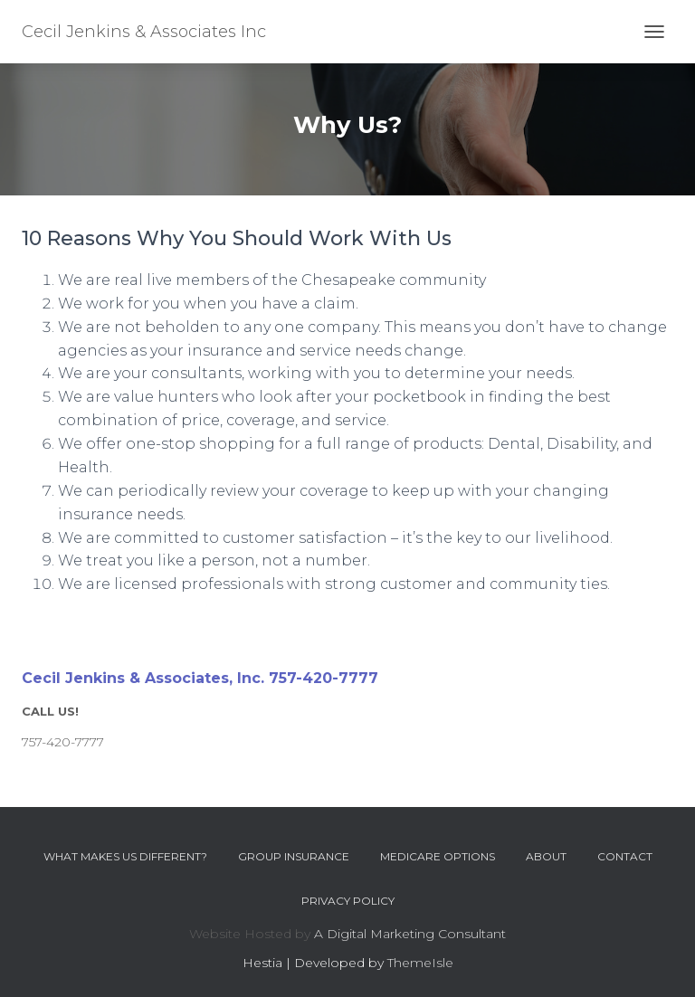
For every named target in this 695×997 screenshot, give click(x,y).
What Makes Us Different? (125, 856)
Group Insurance (293, 856)
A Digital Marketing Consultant (410, 934)
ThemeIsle (420, 962)
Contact (624, 856)
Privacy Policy (348, 900)
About (546, 856)
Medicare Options (437, 856)
